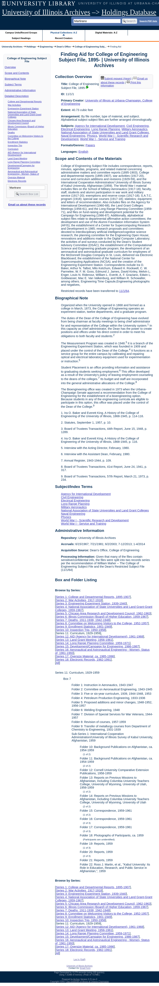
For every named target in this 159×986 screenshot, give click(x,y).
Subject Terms (13, 84)
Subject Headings (21, 38)
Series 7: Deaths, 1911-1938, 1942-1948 (82, 620)
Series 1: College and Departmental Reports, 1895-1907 (93, 597)
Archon (76, 979)
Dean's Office (64, 46)
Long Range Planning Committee (24, 162)
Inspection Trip (15, 145)
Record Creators (63, 38)
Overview (10, 67)
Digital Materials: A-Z (106, 32)
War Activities (14, 105)
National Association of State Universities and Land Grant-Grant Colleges (24, 114)
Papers (90, 145)
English (83, 151)
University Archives (12, 46)
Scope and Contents (17, 72)
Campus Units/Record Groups (21, 32)
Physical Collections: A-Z (63, 32)
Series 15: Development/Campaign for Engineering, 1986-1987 (97, 646)
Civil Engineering (137, 126)
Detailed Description (17, 96)
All (57, 663)
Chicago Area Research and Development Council (21, 121)
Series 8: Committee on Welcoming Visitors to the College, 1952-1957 (102, 623)
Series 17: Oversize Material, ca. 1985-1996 (85, 656)
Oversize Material (16, 177)
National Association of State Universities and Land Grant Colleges (105, 132)
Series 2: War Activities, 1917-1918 (79, 600)
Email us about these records (27, 204)
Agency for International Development (100, 126)
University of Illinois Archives (46, 12)
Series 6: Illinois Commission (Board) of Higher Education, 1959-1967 (101, 616)
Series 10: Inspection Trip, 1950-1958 (80, 630)
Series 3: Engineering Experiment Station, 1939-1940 (91, 603)
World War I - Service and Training (102, 139)
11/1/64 (124, 291)
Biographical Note (15, 78)
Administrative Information (20, 90)
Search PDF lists (148, 21)
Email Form (85, 968)
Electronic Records (17, 181)
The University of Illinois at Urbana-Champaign (87, 981)
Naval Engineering (73, 135)
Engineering (46, 46)
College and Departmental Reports (25, 101)
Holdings (31, 46)
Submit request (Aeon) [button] (116, 78)
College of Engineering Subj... (90, 46)
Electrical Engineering (75, 129)
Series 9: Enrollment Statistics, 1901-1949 (83, 626)
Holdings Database (129, 12)
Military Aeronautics (134, 129)
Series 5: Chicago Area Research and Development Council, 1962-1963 (103, 613)
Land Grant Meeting (17, 158)
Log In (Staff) (79, 959)
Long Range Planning (105, 129)
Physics (92, 135)
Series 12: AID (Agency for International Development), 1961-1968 (99, 636)
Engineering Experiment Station (23, 108)
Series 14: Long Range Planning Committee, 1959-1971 (93, 643)
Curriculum (13, 149)
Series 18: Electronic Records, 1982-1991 (83, 659)
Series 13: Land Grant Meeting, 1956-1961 (84, 639)
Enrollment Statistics (18, 142)
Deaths (11, 132)
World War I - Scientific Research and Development (95, 520)
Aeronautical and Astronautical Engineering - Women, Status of (23, 172)
